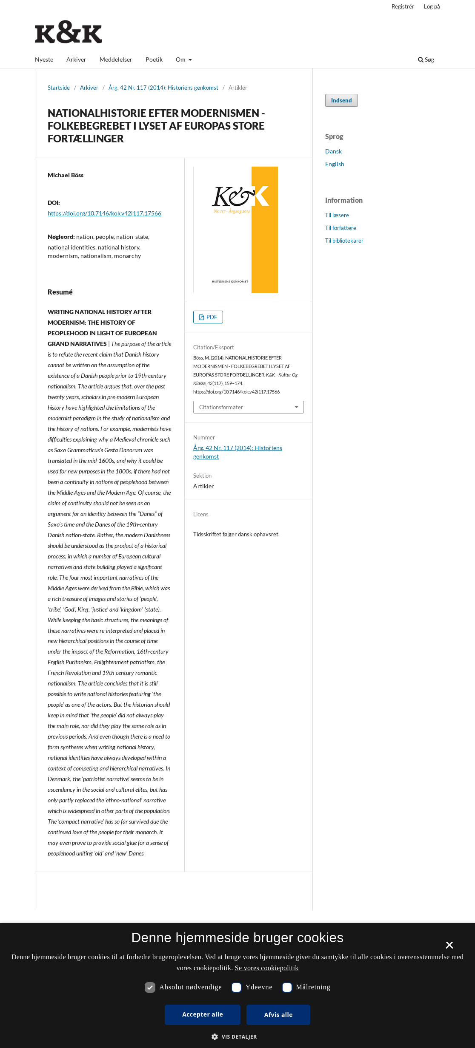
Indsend (341, 100)
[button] (237, 1036)
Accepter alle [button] (202, 1014)
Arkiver (76, 59)
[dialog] (237, 985)
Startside (59, 87)
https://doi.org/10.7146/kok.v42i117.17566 (104, 213)
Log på (432, 6)
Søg (426, 59)
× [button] (449, 948)
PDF (211, 317)
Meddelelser (116, 59)
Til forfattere (340, 227)
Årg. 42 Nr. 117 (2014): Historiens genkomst (163, 87)
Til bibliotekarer (344, 240)
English (334, 163)
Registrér (403, 6)
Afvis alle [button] (278, 1015)
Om (181, 59)
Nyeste (44, 59)
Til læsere (337, 215)
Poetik (154, 59)
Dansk (333, 151)
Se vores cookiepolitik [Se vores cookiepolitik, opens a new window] (267, 968)
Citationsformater (221, 407)
